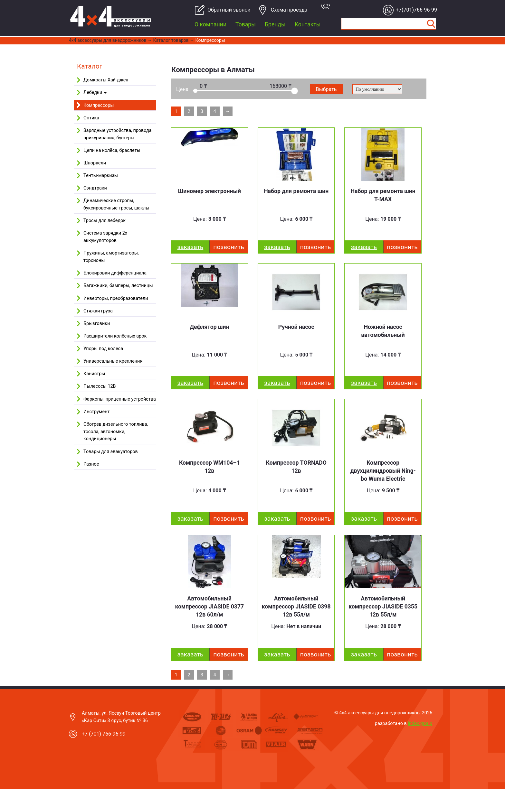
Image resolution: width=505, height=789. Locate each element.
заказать (190, 247)
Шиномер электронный (209, 191)
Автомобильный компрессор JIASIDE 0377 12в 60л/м (209, 606)
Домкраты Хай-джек (105, 80)
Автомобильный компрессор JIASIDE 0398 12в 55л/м (296, 606)
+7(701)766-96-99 (415, 10)
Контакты (308, 24)
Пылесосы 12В (99, 386)
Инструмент (96, 411)
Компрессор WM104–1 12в (209, 466)
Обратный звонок (226, 10)
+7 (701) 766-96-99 (104, 734)
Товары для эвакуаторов (110, 451)
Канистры (94, 373)
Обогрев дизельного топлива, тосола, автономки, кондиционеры (115, 432)
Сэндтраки (95, 188)
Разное (91, 464)
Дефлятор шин (209, 327)
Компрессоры (210, 40)
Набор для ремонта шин (296, 191)
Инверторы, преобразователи (115, 298)
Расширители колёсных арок (115, 336)
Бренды (275, 24)
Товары (245, 24)
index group (420, 723)
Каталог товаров (171, 40)
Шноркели (94, 163)
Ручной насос (296, 327)
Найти (431, 24)
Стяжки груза (98, 311)
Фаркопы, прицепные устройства (119, 399)
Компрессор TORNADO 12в (296, 466)
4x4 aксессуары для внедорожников (108, 40)
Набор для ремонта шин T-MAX (383, 195)
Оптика (91, 118)
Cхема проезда (289, 10)
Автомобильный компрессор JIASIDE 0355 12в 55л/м (382, 606)
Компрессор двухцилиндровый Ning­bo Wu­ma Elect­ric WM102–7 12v (383, 474)
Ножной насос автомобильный (383, 331)
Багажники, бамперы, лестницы (118, 285)
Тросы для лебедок (104, 220)
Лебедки (95, 92)
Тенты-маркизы (100, 175)
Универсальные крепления (112, 361)
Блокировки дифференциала (115, 273)
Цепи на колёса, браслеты (111, 150)
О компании (210, 24)
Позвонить (228, 247)
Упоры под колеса (103, 348)
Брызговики (96, 323)
